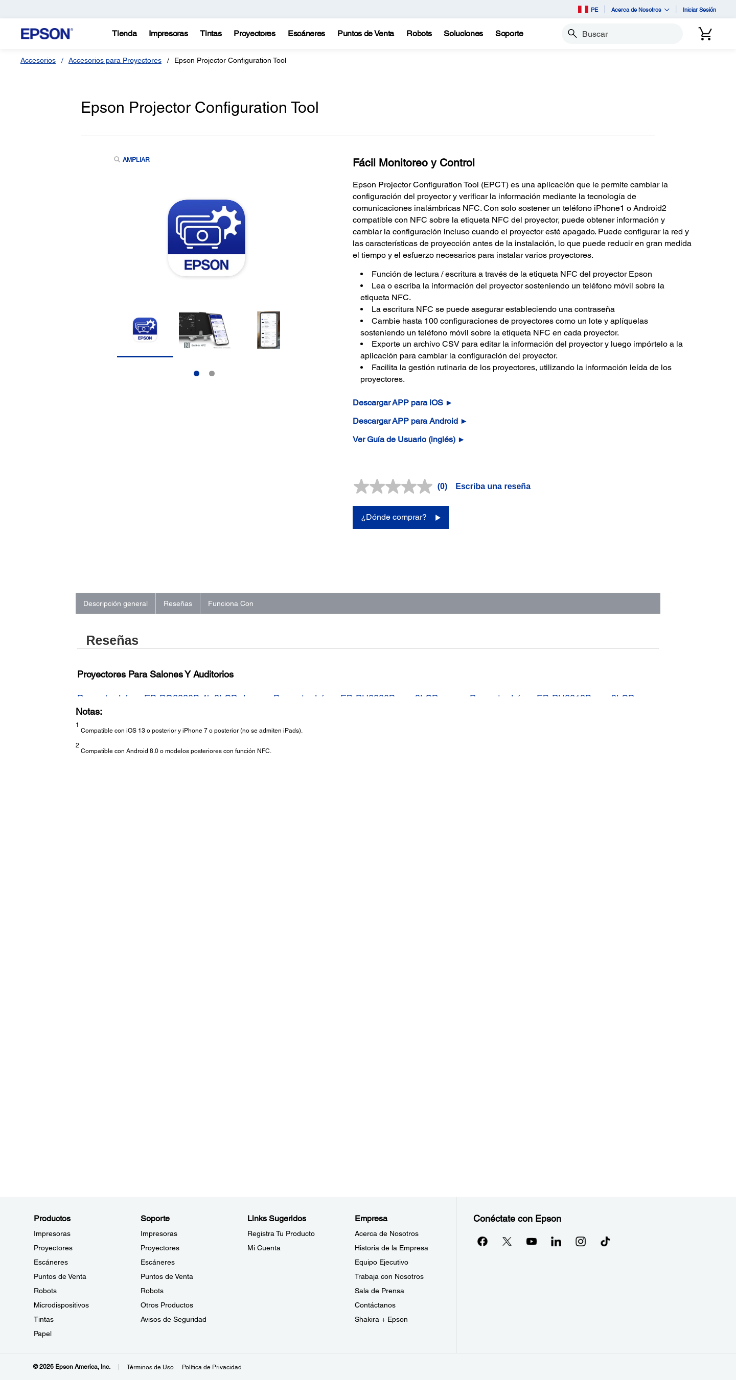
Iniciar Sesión (699, 9)
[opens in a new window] (605, 1241)
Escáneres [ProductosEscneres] (51, 1262)
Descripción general (115, 603)
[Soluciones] (463, 33)
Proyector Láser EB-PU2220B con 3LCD (356, 847)
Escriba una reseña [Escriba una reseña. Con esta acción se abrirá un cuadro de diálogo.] (493, 486)
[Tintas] (210, 33)
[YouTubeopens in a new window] (531, 1241)
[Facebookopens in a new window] (482, 1241)
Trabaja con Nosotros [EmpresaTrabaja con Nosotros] (389, 1276)
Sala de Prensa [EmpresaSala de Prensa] (379, 1291)
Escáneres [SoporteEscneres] (158, 1262)
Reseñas (178, 603)
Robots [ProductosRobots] (45, 1291)
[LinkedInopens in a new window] (556, 1241)
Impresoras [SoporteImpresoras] (159, 1233)
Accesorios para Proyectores (115, 60)
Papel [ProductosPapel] (43, 1333)
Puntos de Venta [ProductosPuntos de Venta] (60, 1276)
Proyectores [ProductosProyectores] (53, 1248)
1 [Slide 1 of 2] (196, 373)
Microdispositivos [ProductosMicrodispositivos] (61, 1305)
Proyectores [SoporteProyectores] (160, 1248)
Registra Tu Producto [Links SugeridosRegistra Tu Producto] (281, 1233)
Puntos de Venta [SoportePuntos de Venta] (167, 1276)
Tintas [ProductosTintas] (44, 1319)
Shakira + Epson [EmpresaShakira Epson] (381, 1319)
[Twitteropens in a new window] (507, 1241)
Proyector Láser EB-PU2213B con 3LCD (552, 847)
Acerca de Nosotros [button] (640, 9)
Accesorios (38, 60)
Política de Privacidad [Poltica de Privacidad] (212, 1367)
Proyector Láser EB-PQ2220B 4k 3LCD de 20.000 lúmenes (163, 853)
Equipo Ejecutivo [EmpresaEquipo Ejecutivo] (381, 1262)
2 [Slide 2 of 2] (212, 373)
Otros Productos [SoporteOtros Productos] (167, 1305)
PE (588, 9)
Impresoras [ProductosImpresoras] (52, 1233)
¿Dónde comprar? (394, 517)
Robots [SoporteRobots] (152, 1291)
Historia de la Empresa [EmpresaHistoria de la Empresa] (391, 1248)
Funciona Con (231, 603)
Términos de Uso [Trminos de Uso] (150, 1367)
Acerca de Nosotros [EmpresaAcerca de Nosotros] (387, 1233)
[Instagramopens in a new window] (580, 1241)
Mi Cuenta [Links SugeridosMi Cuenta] (264, 1248)
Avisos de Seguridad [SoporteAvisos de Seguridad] (173, 1319)
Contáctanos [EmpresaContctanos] (375, 1305)
